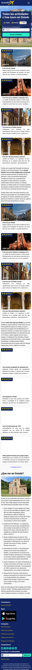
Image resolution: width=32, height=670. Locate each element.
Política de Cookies (6, 630)
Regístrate (27, 655)
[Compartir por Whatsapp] (5, 649)
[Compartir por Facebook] (7, 649)
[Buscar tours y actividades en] (17, 29)
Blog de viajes (5, 659)
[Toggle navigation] (28, 3)
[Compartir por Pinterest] (13, 649)
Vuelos (6, 23)
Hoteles (15, 23)
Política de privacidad (7, 634)
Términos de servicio (7, 637)
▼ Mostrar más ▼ (16, 467)
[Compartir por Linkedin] (16, 649)
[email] (12, 655)
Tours (23, 23)
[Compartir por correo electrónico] (2, 649)
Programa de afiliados (7, 641)
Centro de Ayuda (6, 605)
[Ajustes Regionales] (25, 3)
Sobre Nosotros (5, 627)
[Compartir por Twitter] (10, 649)
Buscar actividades (16, 34)
